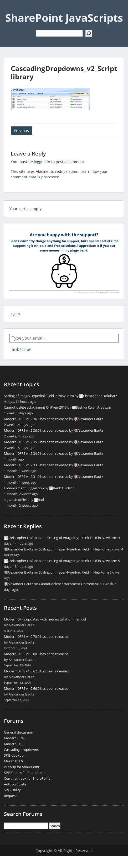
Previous (21, 130)
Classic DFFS (13, 761)
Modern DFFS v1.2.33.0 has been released (36, 465)
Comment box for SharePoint (27, 778)
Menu (9, 9)
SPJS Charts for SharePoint (24, 772)
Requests (11, 795)
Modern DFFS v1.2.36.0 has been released (36, 418)
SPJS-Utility (12, 790)
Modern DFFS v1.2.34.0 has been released (36, 453)
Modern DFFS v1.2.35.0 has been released (36, 442)
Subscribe (22, 349)
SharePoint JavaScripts (64, 17)
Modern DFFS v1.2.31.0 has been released (36, 476)
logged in (42, 161)
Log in (14, 313)
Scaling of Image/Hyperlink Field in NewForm (39, 395)
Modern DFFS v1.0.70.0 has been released (36, 636)
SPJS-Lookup (14, 755)
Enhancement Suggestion (24, 488)
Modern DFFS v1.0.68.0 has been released (36, 653)
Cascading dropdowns (21, 749)
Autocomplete (15, 784)
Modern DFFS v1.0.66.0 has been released (36, 688)
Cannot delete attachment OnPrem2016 (35, 407)
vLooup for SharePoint (21, 766)
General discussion (18, 732)
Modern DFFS (14, 743)
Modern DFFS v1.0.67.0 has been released (36, 671)
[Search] (88, 33)
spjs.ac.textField (16, 499)
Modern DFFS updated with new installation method (45, 619)
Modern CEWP (15, 738)
